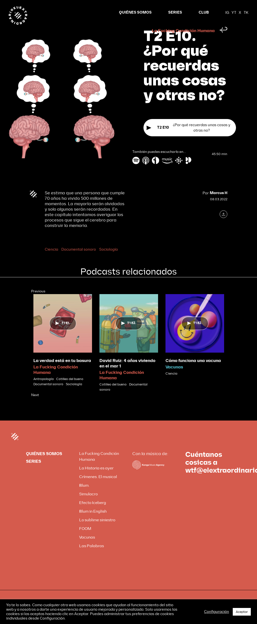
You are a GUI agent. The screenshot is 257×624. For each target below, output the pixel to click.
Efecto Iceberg (92, 512)
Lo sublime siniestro (97, 529)
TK (246, 12)
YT (234, 12)
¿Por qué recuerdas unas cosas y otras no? (188, 137)
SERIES (175, 12)
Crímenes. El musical (98, 486)
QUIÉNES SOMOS (135, 12)
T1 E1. (62, 332)
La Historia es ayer (96, 477)
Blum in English (93, 520)
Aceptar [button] (242, 612)
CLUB (204, 12)
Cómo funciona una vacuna (193, 370)
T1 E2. (128, 332)
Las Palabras (91, 555)
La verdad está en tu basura (62, 370)
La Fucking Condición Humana (183, 40)
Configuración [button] (216, 611)
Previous (38, 301)
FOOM (85, 538)
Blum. (84, 494)
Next (35, 404)
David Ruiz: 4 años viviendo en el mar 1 (127, 372)
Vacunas (174, 376)
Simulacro (88, 503)
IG (227, 12)
